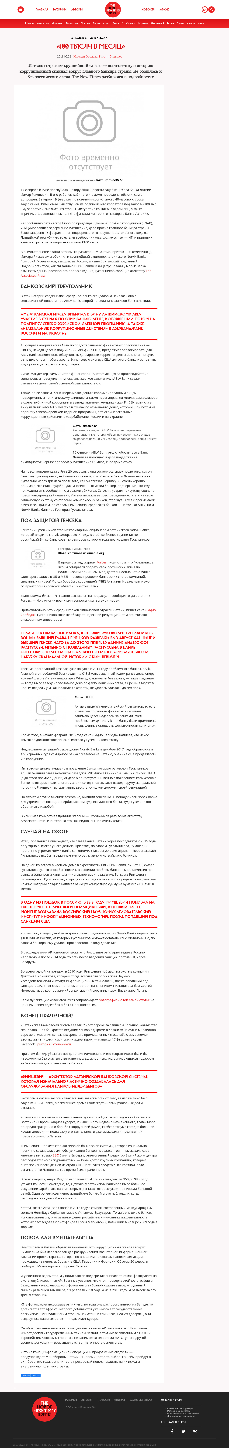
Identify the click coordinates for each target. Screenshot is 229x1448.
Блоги (115, 23)
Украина (130, 23)
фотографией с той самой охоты (124, 1000)
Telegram (35, 1376)
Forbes (102, 562)
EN (204, 10)
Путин (180, 23)
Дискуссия (43, 23)
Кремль (191, 23)
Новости (148, 9)
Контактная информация (180, 1408)
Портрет (85, 23)
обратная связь (171, 1400)
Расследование (101, 23)
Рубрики (59, 9)
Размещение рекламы (178, 1411)
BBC (55, 1155)
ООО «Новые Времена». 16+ (81, 1407)
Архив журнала (141, 1399)
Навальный (157, 23)
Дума (201, 23)
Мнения (119, 1399)
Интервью (57, 23)
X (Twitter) (26, 1376)
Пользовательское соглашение (183, 1413)
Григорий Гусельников (53, 1044)
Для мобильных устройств (180, 1416)
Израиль (143, 23)
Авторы (77, 9)
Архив (164, 9)
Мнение (29, 23)
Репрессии (72, 23)
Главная (42, 9)
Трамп (170, 23)
